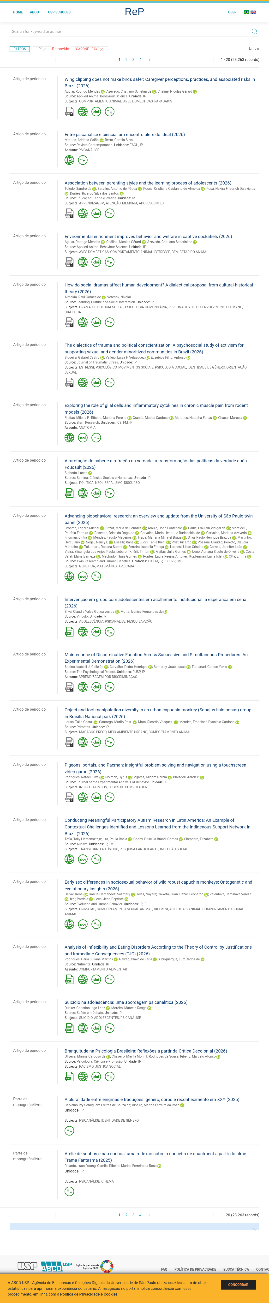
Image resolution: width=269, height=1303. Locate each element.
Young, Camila (97, 1166)
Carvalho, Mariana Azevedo (226, 533)
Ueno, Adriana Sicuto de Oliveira (215, 551)
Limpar (254, 48)
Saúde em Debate (90, 1013)
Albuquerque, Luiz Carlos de (179, 959)
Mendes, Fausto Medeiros (112, 537)
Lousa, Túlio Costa (79, 722)
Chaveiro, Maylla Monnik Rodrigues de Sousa (145, 1056)
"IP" (41, 49)
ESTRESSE (162, 252)
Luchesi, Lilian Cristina (186, 547)
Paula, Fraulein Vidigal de (206, 528)
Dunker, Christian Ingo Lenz (85, 1008)
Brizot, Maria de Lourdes (123, 528)
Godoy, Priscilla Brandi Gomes (155, 839)
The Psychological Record (96, 672)
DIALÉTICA (73, 312)
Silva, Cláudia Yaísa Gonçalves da (89, 611)
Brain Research (88, 422)
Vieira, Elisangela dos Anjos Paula (90, 551)
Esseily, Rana (123, 542)
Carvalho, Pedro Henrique (129, 667)
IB (145, 904)
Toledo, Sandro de (78, 188)
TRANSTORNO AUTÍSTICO (98, 849)
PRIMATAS (87, 909)
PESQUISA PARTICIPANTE (139, 849)
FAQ (164, 1269)
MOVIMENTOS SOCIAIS (135, 367)
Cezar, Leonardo (191, 894)
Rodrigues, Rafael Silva (82, 777)
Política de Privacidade (195, 1269)
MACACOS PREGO (93, 732)
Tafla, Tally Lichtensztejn (83, 839)
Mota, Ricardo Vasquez (155, 722)
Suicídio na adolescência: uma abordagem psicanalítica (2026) (126, 1002)
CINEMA (107, 1181)
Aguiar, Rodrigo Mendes (82, 91)
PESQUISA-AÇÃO (139, 621)
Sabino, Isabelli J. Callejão (84, 667)
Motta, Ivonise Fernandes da (141, 611)
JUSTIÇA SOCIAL (108, 1066)
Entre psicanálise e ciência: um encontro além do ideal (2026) (125, 134)
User (232, 12)
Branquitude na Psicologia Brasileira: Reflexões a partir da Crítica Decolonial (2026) (146, 1050)
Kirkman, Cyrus (116, 777)
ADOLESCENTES (151, 203)
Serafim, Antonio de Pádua (117, 188)
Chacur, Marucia (230, 418)
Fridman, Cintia (76, 537)
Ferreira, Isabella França (146, 547)
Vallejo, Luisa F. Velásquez (125, 357)
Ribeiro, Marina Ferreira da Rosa (155, 1105)
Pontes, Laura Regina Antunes (165, 556)
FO (150, 561)
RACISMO (86, 1066)
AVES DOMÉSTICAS (138, 101)
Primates (83, 727)
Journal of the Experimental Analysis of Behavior (113, 782)
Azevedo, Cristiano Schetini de (128, 91)
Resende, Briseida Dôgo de (114, 533)
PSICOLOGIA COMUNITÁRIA (146, 307)
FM (125, 422)
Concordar (238, 1285)
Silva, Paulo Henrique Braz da (209, 537)
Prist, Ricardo (181, 542)
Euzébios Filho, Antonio (168, 357)
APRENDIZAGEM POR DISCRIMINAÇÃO (108, 677)
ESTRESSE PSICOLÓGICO (98, 367)
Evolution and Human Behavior (99, 904)
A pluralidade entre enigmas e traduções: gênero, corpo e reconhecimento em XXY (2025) (152, 1099)
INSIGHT (85, 787)
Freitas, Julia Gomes (170, 551)
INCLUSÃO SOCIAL (174, 849)
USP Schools (59, 12)
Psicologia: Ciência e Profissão (100, 1061)
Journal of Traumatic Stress (97, 362)
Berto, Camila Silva (119, 140)
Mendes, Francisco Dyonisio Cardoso (207, 722)
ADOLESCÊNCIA (91, 621)
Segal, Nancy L (97, 542)
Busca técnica (236, 1269)
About (35, 12)
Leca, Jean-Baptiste (109, 899)
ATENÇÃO (113, 203)
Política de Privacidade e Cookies (89, 1294)
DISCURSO (132, 483)
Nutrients (83, 964)
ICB (119, 422)
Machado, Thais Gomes (119, 556)
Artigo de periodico (29, 79)
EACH (134, 145)
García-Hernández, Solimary (109, 894)
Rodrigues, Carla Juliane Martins (89, 959)
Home (18, 12)
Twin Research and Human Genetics (104, 561)
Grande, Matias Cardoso (150, 418)
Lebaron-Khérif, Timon (132, 551)
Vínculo (82, 616)
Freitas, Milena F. (77, 418)
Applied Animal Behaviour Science (102, 96)
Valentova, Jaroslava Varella (230, 894)
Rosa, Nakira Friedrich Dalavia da (230, 188)
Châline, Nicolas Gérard (174, 91)
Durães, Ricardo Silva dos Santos (94, 193)
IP (144, 96)
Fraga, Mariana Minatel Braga (160, 537)
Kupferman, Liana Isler (206, 556)
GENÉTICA (87, 566)
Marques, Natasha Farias (193, 418)
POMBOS (100, 787)
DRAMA (85, 307)
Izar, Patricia (79, 899)
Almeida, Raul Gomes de (83, 297)
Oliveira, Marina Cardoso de (85, 1056)
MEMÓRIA (129, 203)
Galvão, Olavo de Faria (135, 959)
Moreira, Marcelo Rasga (129, 1008)
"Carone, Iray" (89, 49)
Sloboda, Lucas (76, 473)
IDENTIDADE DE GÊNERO (206, 367)
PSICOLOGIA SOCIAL (108, 307)
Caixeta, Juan (168, 894)
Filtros (19, 49)
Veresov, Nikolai (119, 297)
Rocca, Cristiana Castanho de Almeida (171, 188)
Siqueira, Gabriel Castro (82, 357)
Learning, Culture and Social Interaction (106, 302)
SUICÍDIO (86, 1018)
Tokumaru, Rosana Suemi (103, 547)
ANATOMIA (87, 427)
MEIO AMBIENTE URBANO (127, 732)
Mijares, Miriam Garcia (150, 777)
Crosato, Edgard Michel (82, 528)
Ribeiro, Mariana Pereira (108, 418)
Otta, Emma (237, 556)
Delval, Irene (74, 894)
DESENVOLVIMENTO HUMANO (219, 307)
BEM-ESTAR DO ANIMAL (190, 252)
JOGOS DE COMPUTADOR (127, 787)
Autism (82, 844)
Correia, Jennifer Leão (225, 547)
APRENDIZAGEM (91, 203)
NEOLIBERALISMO (108, 483)
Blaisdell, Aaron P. (186, 777)
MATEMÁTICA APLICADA (115, 566)
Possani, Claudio (210, 542)
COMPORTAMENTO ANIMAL (100, 101)
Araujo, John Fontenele (165, 528)
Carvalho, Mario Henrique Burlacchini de (170, 533)
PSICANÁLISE (89, 150)
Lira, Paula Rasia (114, 839)
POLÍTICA (86, 483)
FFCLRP (169, 561)
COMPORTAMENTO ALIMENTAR (103, 969)
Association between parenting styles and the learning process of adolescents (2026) (148, 182)
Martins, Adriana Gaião (82, 140)
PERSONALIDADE (181, 307)
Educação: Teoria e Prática (96, 198)
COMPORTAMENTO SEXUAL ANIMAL (124, 909)
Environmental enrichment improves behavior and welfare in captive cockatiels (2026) (148, 236)
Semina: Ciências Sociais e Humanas (104, 478)
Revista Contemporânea (94, 145)
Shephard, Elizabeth (199, 839)
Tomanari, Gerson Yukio (209, 667)
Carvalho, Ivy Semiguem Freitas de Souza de (97, 1105)
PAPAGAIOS (163, 101)
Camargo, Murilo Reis (115, 722)
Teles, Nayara (146, 894)
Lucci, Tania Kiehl (152, 542)
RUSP (136, 672)
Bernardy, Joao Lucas (169, 667)
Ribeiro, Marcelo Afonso (198, 1056)
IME (179, 561)
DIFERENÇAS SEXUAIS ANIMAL (177, 909)
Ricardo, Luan (75, 1166)
